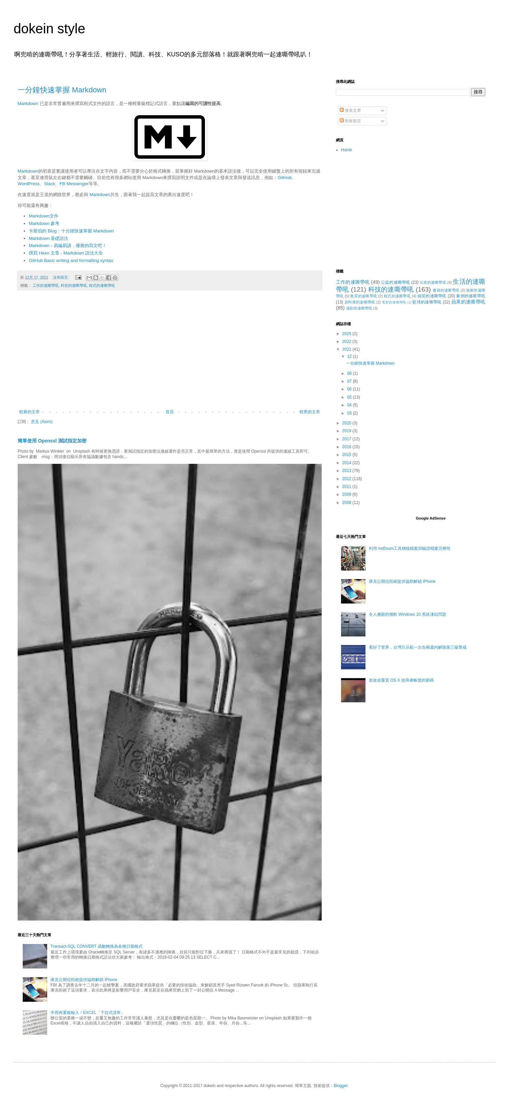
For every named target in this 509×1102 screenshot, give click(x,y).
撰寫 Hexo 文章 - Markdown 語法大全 (66, 253)
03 (350, 413)
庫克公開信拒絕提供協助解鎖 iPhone (84, 979)
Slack (49, 183)
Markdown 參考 (44, 223)
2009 (347, 494)
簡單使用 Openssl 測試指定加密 (52, 440)
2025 (347, 333)
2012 (347, 478)
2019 (347, 430)
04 (350, 405)
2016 (347, 446)
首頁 (170, 411)
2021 (347, 349)
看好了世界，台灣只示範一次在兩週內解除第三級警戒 (418, 647)
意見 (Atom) (41, 421)
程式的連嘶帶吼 (102, 285)
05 (350, 397)
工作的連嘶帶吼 (46, 285)
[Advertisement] (170, 353)
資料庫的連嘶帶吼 (359, 302)
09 (350, 373)
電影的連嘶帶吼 (394, 302)
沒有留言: (61, 277)
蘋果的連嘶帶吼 (468, 301)
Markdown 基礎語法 (49, 238)
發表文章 (350, 110)
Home (346, 149)
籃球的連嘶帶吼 (426, 302)
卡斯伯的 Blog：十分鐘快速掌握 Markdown (71, 230)
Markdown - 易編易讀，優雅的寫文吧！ (68, 245)
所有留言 (350, 121)
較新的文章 (29, 411)
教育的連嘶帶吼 (363, 296)
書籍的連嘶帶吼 (446, 290)
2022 (347, 341)
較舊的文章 (310, 411)
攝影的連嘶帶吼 (359, 308)
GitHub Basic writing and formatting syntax (71, 260)
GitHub (285, 177)
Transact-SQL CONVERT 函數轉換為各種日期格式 (97, 946)
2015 (347, 454)
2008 (347, 502)
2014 (347, 462)
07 (350, 381)
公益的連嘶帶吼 (395, 282)
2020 (347, 423)
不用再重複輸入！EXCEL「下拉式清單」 (88, 1012)
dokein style (49, 28)
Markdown (28, 103)
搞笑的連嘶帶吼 (432, 296)
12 (350, 356)
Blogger (341, 1085)
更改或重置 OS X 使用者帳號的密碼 (401, 680)
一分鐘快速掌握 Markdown (62, 90)
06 (350, 389)
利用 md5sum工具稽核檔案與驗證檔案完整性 (410, 548)
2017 (347, 439)
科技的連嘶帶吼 (74, 285)
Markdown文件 (43, 215)
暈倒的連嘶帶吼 (470, 296)
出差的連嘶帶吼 (433, 282)
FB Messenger (74, 183)
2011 (347, 486)
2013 (347, 470)
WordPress (29, 183)
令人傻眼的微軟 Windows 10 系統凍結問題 (407, 614)
